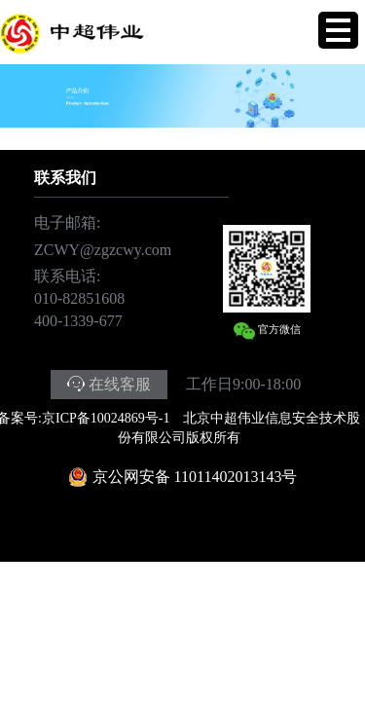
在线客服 (120, 384)
